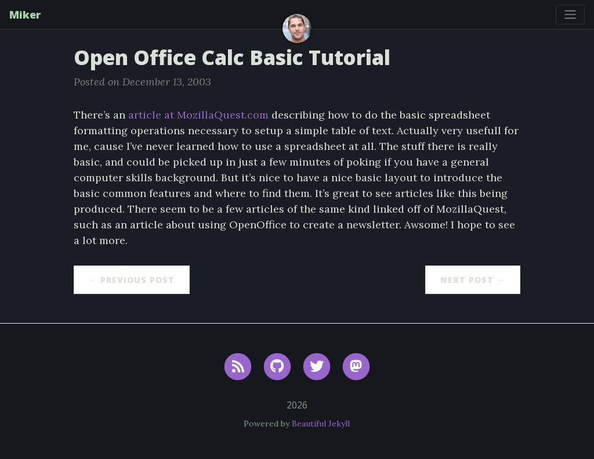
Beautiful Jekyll (321, 423)
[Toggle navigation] (570, 14)
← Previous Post (132, 279)
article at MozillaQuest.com (198, 114)
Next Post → (472, 279)
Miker (25, 14)
